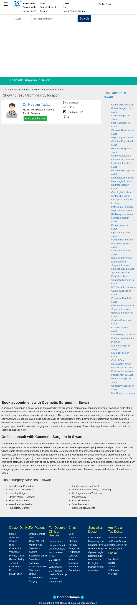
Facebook (113, 559)
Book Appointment (35, 118)
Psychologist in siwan (122, 137)
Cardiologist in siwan (122, 104)
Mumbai (72, 537)
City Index (34, 570)
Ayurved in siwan (120, 272)
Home (12, 533)
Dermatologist (95, 556)
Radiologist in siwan (122, 214)
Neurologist (94, 570)
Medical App (35, 544)
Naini (32, 537)
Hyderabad (74, 552)
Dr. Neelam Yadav (36, 104)
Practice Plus (56, 552)
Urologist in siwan (120, 196)
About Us (14, 537)
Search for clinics (38, 555)
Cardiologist (94, 537)
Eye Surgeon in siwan (123, 393)
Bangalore (74, 548)
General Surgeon (97, 548)
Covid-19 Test (36, 541)
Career (13, 541)
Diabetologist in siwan (123, 334)
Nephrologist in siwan (122, 177)
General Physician (98, 545)
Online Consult (37, 533)
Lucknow (73, 555)
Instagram (113, 570)
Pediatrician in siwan (122, 239)
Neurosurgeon (95, 541)
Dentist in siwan (119, 276)
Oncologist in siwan (121, 192)
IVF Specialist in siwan (123, 287)
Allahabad (73, 566)
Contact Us (15, 548)
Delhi (71, 533)
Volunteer (14, 552)
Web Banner (55, 567)
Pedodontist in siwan (122, 371)
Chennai (73, 541)
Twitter (111, 562)
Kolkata (72, 544)
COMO (52, 556)
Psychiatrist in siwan (122, 210)
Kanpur (72, 559)
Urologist (93, 563)
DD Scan (53, 563)
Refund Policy (16, 559)
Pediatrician (94, 559)
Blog (11, 544)
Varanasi (73, 563)
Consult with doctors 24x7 (29, 7)
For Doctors (105, 4)
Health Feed (55, 581)
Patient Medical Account (48, 7)
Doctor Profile (56, 541)
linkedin (112, 566)
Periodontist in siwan (122, 374)
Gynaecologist (95, 552)
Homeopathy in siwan (123, 268)
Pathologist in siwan (122, 207)
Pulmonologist (95, 566)
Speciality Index (37, 566)
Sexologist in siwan (121, 258)
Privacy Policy (16, 555)
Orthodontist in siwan (122, 367)
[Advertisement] (68, 50)
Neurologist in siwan (122, 181)
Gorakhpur (74, 570)
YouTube (112, 573)
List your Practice (58, 545)
